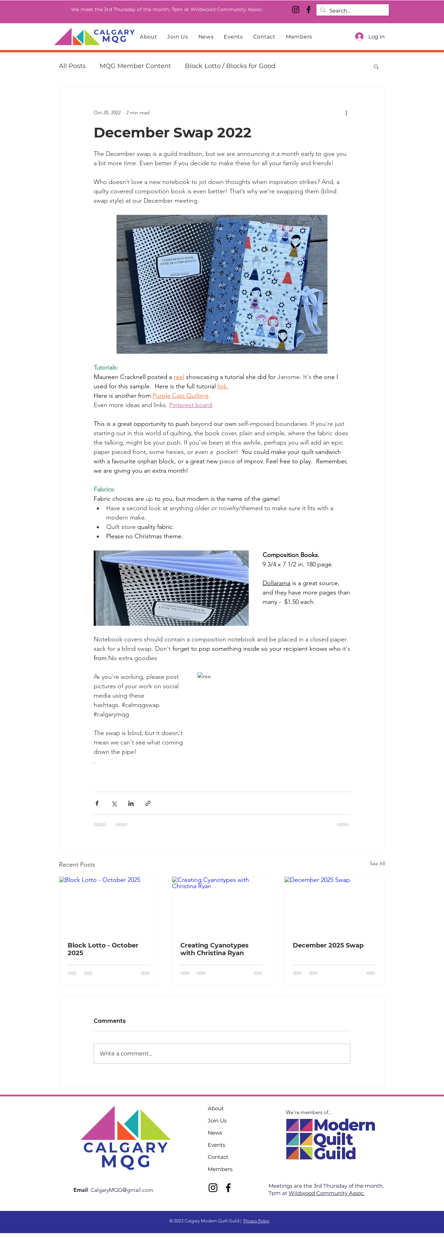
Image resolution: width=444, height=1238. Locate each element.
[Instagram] (295, 9)
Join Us (217, 1120)
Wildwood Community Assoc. (327, 1193)
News (215, 1132)
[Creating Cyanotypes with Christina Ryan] (222, 905)
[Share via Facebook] (97, 803)
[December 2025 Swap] (334, 905)
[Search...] (352, 10)
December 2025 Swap (328, 945)
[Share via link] (148, 803)
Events (216, 1145)
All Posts (72, 66)
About (216, 1108)
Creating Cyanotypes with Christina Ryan (214, 949)
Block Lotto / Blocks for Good (230, 66)
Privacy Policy (257, 1220)
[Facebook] (308, 9)
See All (377, 863)
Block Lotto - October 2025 (103, 949)
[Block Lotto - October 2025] (109, 905)
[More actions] (346, 112)
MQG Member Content (135, 66)
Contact (218, 1157)
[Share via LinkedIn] (131, 803)
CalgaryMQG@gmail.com (122, 1190)
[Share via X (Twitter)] (114, 803)
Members (220, 1169)
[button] (376, 66)
